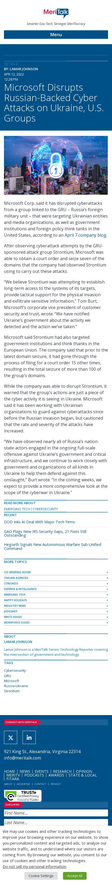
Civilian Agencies (16, 578)
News (25, 771)
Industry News (15, 606)
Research (62, 771)
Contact (40, 784)
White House (13, 617)
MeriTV (13, 775)
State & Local (83, 775)
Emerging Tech (17, 509)
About (8, 784)
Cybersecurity (45, 509)
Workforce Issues (17, 622)
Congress (11, 583)
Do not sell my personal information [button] (34, 866)
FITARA (12, 778)
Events (41, 771)
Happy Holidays (15, 600)
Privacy (56, 784)
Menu (56, 34)
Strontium (12, 690)
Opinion (84, 771)
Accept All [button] (74, 875)
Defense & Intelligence (20, 589)
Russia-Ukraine (16, 685)
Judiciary (10, 611)
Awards (56, 775)
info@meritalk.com (22, 758)
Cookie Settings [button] (41, 875)
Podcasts (34, 775)
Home (9, 771)
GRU (7, 675)
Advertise (23, 784)
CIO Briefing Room (17, 572)
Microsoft (11, 680)
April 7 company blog (85, 235)
